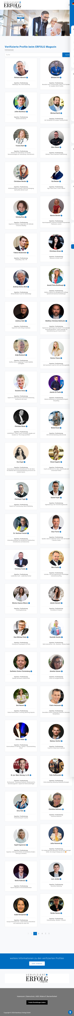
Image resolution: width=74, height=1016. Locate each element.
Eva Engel (21, 462)
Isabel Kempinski (21, 915)
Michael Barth (56, 113)
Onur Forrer (56, 532)
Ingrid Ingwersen (21, 845)
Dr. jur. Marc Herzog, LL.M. (21, 775)
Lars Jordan (56, 879)
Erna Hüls (21, 811)
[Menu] (69, 5)
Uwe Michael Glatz (21, 637)
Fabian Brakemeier (21, 253)
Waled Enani (56, 428)
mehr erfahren (37, 964)
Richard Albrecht (21, 77)
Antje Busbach (21, 355)
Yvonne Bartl (21, 146)
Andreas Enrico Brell (21, 287)
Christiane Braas (56, 251)
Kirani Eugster (56, 462)
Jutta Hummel (56, 843)
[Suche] (33, 55)
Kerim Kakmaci (21, 880)
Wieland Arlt (56, 77)
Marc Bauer (56, 147)
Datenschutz (30, 996)
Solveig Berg (21, 217)
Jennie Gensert (56, 603)
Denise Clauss (56, 358)
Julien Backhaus (21, 112)
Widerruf (43, 996)
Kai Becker (56, 181)
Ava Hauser (21, 705)
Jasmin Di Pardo (56, 392)
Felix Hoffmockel (56, 775)
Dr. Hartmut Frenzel (21, 533)
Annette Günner (56, 671)
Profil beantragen (9, 50)
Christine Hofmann (56, 809)
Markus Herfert (56, 741)
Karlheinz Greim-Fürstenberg (21, 671)
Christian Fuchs (21, 569)
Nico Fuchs (56, 567)
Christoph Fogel (21, 499)
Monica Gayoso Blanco (21, 603)
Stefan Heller (21, 739)
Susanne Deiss (21, 391)
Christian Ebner (21, 426)
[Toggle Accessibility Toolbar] (70, 1012)
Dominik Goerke (56, 637)
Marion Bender (56, 215)
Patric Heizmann (56, 705)
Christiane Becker (21, 181)
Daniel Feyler (56, 498)
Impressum (21, 996)
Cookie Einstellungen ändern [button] (37, 1002)
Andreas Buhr (21, 321)
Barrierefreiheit (52, 996)
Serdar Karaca (56, 913)
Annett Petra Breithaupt (56, 285)
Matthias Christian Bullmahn (56, 321)
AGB (37, 996)
